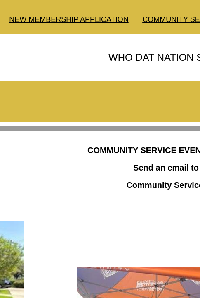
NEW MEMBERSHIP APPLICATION (68, 19)
